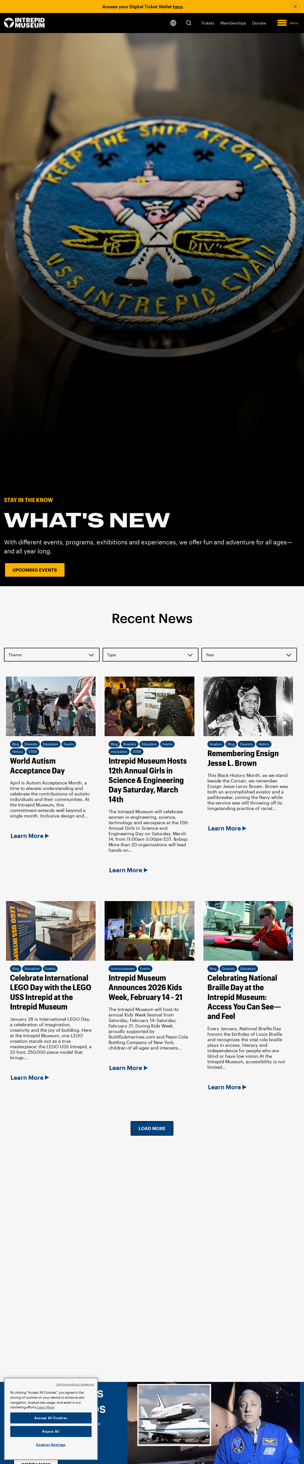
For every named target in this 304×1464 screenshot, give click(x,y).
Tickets (207, 23)
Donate (259, 23)
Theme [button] (15, 654)
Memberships (233, 23)
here (177, 6)
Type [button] (111, 654)
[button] (188, 23)
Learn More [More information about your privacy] (45, 1407)
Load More (152, 1128)
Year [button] (210, 654)
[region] (51, 1419)
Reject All (51, 1431)
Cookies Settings (51, 1445)
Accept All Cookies (51, 1418)
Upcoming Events (35, 570)
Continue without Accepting (75, 1384)
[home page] (24, 23)
